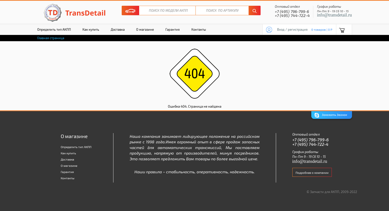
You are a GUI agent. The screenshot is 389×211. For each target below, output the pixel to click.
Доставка (118, 29)
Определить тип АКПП (54, 29)
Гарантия (172, 29)
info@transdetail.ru (334, 14)
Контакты (198, 29)
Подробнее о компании (312, 172)
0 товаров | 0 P (321, 29)
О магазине (145, 29)
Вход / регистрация (292, 29)
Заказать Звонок (331, 115)
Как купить (90, 29)
